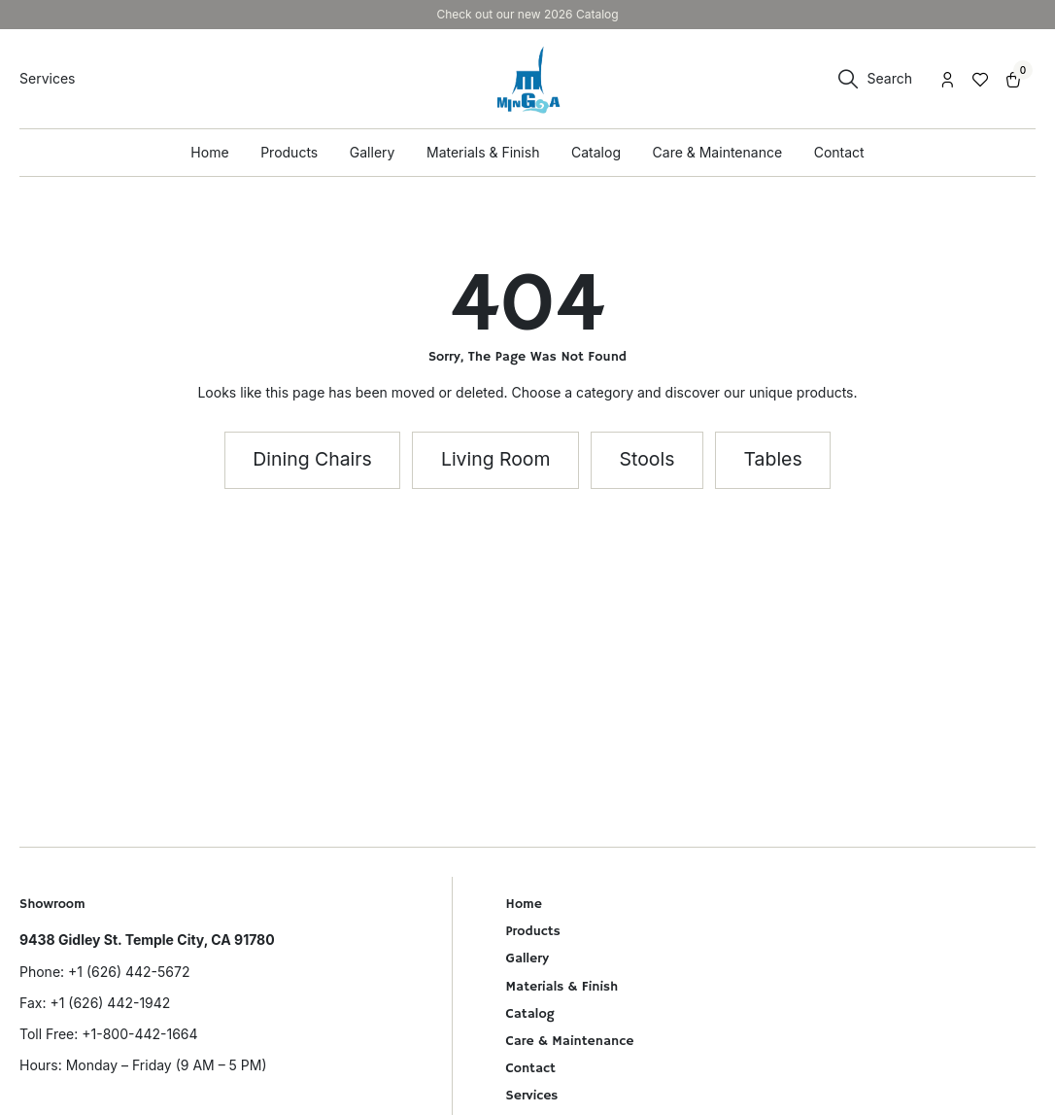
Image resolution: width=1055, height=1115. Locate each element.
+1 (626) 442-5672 (128, 971)
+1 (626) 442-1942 (110, 1002)
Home (524, 904)
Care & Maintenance (570, 1041)
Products (533, 931)
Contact (531, 1068)
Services (532, 1095)
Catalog (530, 1014)
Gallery (527, 958)
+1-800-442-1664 (139, 1034)
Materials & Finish (562, 986)
